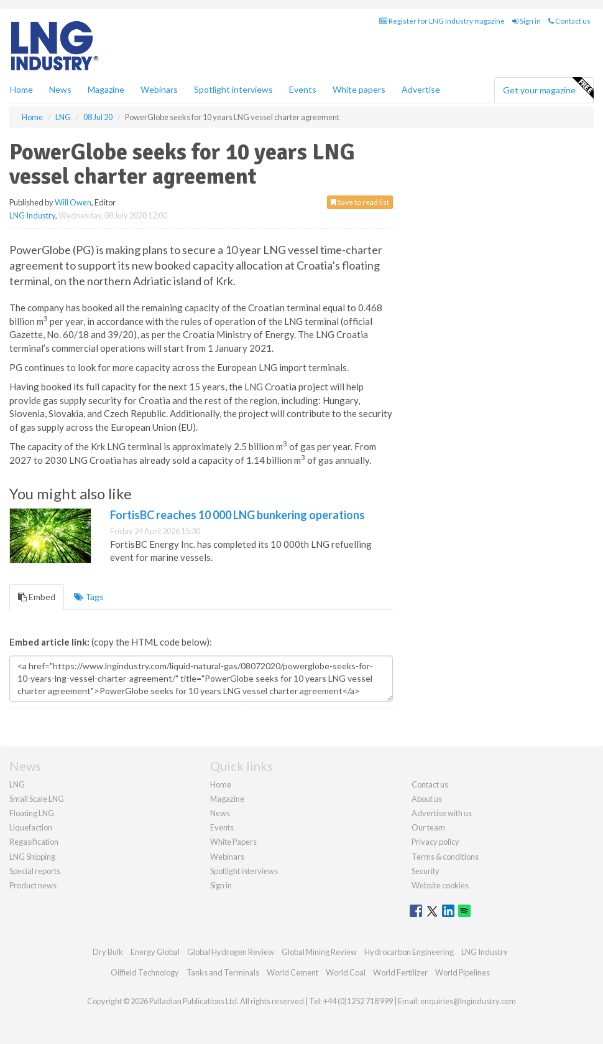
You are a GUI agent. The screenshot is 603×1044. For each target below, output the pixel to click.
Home (21, 89)
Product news (33, 885)
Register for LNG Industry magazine (442, 21)
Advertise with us (442, 813)
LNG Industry (32, 215)
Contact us (569, 21)
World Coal (346, 972)
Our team (428, 827)
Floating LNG (31, 813)
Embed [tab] (36, 596)
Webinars (159, 89)
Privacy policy (435, 842)
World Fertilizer (400, 972)
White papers (359, 89)
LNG (17, 784)
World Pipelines (462, 972)
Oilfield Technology (145, 972)
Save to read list (360, 202)
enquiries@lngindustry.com (468, 1001)
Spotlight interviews (233, 89)
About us (427, 799)
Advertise (421, 89)
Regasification (33, 842)
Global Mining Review (319, 952)
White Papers (233, 842)
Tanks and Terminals (222, 972)
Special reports (34, 871)
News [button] (60, 89)
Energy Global (155, 952)
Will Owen (73, 202)
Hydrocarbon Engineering (409, 952)
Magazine (106, 89)
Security (426, 871)
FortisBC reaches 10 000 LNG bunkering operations (237, 515)
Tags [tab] (89, 596)
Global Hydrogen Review (230, 952)
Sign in (526, 21)
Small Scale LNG (36, 799)
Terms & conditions (445, 857)
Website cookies (440, 885)
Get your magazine (548, 88)
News (220, 813)
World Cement (292, 972)
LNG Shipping (32, 857)
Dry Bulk (108, 952)
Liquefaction (30, 827)
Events (302, 89)
